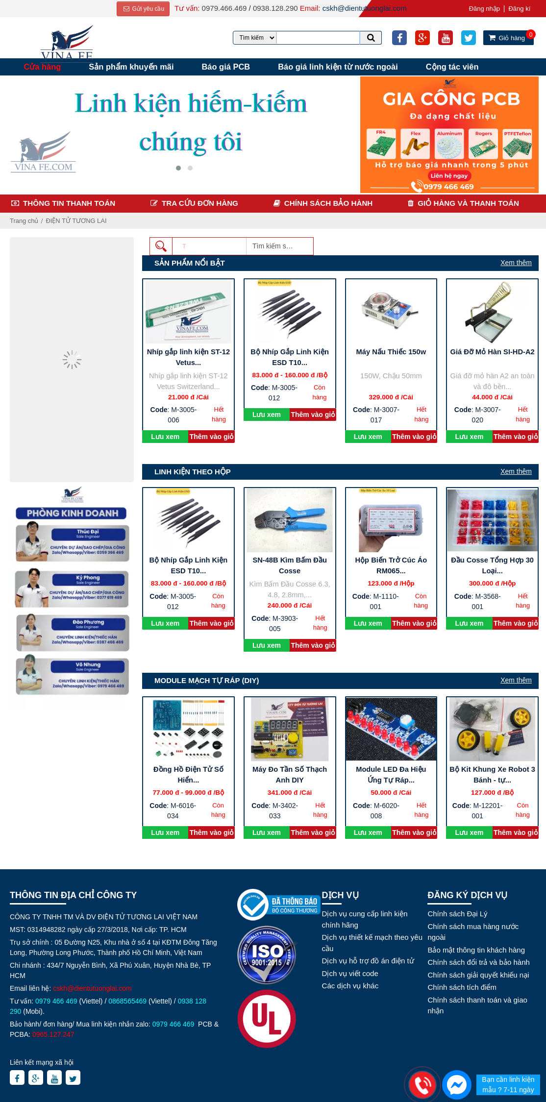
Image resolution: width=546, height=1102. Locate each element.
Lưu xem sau (165, 437)
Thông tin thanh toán (69, 202)
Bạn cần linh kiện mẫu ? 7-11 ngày (508, 1085)
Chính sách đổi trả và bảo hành (478, 962)
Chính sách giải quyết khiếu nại (478, 974)
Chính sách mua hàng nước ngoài (473, 931)
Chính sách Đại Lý (457, 913)
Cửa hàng (42, 66)
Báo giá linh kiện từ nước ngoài (340, 66)
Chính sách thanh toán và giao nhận (477, 1005)
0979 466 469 (56, 1001)
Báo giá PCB (227, 66)
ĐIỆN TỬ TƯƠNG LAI (76, 220)
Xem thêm (516, 262)
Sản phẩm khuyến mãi (132, 66)
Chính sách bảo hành (328, 202)
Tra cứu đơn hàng (200, 202)
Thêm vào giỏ (212, 436)
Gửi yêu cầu (143, 8)
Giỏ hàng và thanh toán (468, 202)
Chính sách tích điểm (461, 987)
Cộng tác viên (454, 66)
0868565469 (127, 1001)
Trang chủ (24, 220)
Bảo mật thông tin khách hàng (476, 949)
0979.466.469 (224, 8)
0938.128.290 (275, 8)
